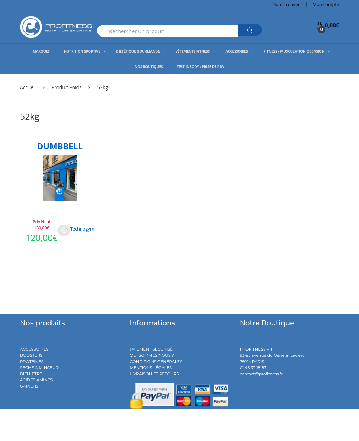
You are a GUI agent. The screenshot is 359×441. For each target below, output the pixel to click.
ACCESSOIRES (34, 349)
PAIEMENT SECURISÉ (151, 349)
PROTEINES (32, 361)
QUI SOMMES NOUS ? (152, 355)
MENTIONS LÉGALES (151, 367)
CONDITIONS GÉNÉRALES (156, 361)
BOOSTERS (31, 355)
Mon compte (326, 4)
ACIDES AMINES (36, 379)
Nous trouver (286, 4)
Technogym (82, 229)
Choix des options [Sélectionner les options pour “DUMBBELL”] (63, 230)
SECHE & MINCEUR (39, 367)
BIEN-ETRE (31, 373)
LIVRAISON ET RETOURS (154, 373)
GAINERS (29, 386)
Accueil (28, 87)
